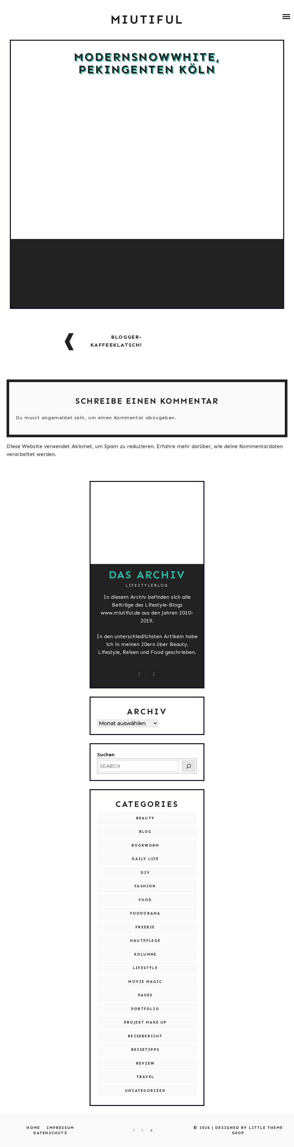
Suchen (106, 754)
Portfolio (145, 1009)
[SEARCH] (188, 766)
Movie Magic (145, 982)
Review (145, 1063)
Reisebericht (145, 1036)
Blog (145, 832)
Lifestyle (145, 968)
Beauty (145, 818)
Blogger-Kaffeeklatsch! (116, 341)
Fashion (145, 886)
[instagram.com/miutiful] (140, 674)
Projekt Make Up (145, 1022)
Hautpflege (145, 941)
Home (33, 1128)
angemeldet (57, 418)
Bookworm (145, 845)
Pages (145, 995)
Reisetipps (145, 1050)
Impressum (60, 1128)
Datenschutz (50, 1133)
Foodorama (145, 913)
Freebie (145, 927)
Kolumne (145, 954)
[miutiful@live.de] (154, 674)
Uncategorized (145, 1091)
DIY (145, 873)
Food (145, 900)
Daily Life (145, 859)
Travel (145, 1077)
